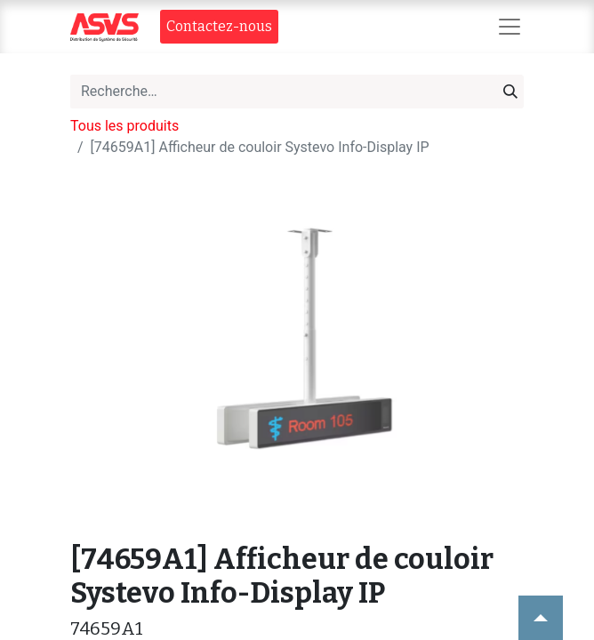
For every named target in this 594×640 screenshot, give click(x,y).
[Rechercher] (510, 91)
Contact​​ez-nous (219, 26)
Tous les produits (124, 125)
